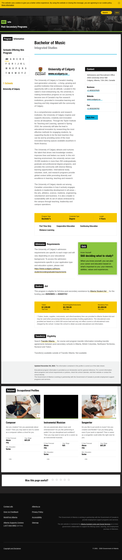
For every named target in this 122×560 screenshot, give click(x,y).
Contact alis (8, 507)
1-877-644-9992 (10, 526)
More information (8, 5)
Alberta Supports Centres (14, 523)
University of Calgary (11, 89)
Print (97, 12)
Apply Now (90, 117)
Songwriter (86, 424)
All (7, 59)
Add (86, 12)
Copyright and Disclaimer (12, 548)
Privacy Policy (37, 512)
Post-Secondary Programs (14, 26)
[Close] (119, 3)
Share (80, 12)
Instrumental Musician (55, 424)
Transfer (49, 341)
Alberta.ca (36, 507)
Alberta (8, 11)
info (6, 22)
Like (91, 12)
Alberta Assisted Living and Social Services (95, 524)
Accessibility (37, 517)
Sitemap (35, 523)
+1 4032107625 (93, 90)
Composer (13, 424)
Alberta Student (99, 291)
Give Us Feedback (11, 512)
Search (105, 12)
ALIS (19, 12)
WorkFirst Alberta (10, 517)
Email (56, 59)
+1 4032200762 (93, 108)
